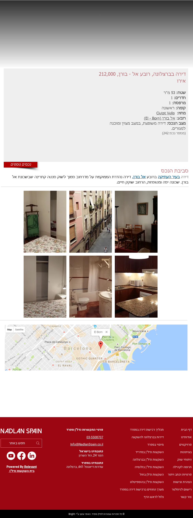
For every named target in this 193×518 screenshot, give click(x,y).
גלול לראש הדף (154, 497)
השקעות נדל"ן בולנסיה (149, 467)
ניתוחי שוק (184, 459)
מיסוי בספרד (155, 444)
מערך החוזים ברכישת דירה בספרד (142, 489)
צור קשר (186, 497)
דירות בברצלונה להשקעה (148, 437)
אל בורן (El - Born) (159, 118)
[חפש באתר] (21, 443)
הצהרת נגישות (182, 482)
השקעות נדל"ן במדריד (149, 452)
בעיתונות (186, 452)
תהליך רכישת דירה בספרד (147, 429)
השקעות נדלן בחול (152, 474)
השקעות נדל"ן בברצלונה (148, 459)
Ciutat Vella (165, 113)
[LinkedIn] (32, 456)
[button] (45, 222)
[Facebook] (21, 456)
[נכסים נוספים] (20, 165)
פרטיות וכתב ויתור (180, 474)
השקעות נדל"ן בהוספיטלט (147, 482)
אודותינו (186, 437)
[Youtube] (11, 456)
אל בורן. (139, 177)
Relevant (30, 467)
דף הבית (186, 429)
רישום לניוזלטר (182, 489)
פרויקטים (185, 444)
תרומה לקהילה (182, 467)
